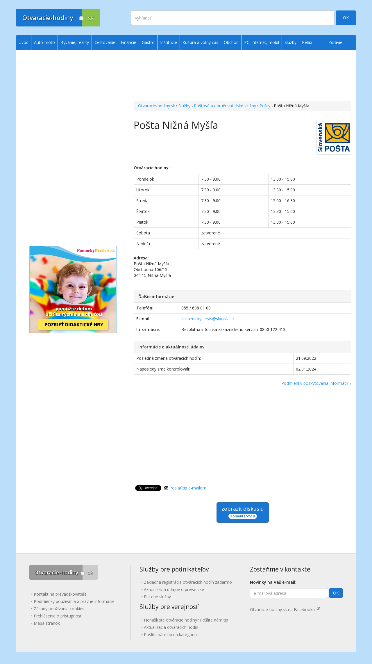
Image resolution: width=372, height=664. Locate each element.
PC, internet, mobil (261, 42)
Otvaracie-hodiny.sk (156, 105)
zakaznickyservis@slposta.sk (208, 318)
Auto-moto (44, 42)
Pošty (265, 105)
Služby (184, 105)
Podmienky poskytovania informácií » (316, 383)
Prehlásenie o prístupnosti (58, 616)
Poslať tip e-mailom (187, 488)
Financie (128, 42)
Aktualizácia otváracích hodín (171, 627)
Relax (307, 42)
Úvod (23, 42)
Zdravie (335, 42)
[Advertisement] (242, 76)
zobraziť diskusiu (242, 512)
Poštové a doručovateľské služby (225, 105)
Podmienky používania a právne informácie (74, 601)
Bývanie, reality (74, 42)
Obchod (231, 42)
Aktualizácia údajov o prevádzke (174, 589)
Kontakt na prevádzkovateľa (60, 594)
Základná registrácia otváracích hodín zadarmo (188, 582)
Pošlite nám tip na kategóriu (170, 634)
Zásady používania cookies (59, 608)
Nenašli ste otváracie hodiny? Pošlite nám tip (186, 620)
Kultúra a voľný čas (200, 42)
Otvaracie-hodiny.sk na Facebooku (285, 609)
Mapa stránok (47, 623)
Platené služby (157, 596)
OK (346, 17)
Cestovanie (104, 42)
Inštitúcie (168, 42)
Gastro (148, 42)
